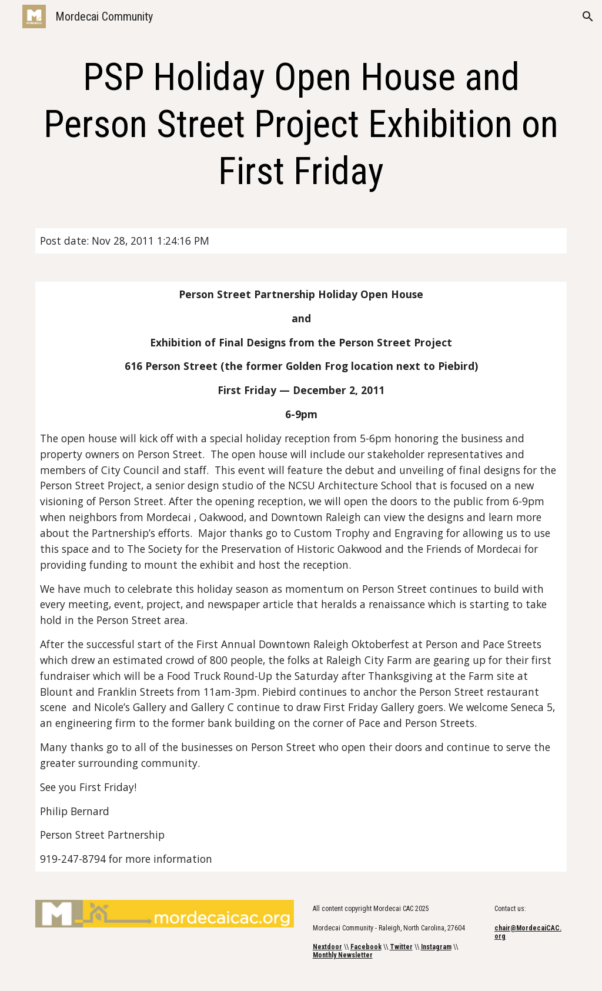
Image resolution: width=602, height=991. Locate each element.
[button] (588, 16)
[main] (301, 124)
